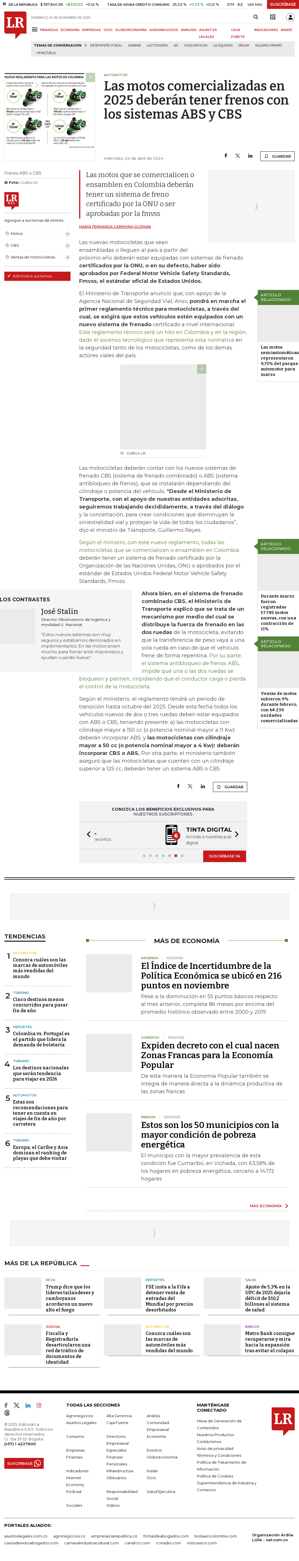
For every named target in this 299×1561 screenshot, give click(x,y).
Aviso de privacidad (215, 1448)
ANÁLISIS (189, 30)
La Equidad (223, 45)
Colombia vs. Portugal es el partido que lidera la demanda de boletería (41, 1038)
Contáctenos (209, 1441)
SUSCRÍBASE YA (224, 855)
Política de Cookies (215, 1475)
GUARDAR (277, 156)
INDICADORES (266, 30)
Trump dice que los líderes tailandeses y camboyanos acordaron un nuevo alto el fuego (70, 1298)
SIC (176, 45)
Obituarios (116, 1477)
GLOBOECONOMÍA (131, 30)
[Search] (256, 17)
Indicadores (77, 1470)
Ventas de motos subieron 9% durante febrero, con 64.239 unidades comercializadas (279, 707)
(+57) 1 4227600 (20, 1443)
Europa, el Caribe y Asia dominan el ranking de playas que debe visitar (40, 1152)
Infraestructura (119, 1470)
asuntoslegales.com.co (25, 1535)
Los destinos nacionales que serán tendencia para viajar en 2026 (41, 1073)
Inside (152, 1470)
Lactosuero (157, 45)
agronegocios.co (69, 1535)
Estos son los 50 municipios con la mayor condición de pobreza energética (210, 1134)
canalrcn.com (137, 1542)
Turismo (21, 992)
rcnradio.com (168, 1542)
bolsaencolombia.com (216, 1535)
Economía (156, 1436)
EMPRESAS (91, 30)
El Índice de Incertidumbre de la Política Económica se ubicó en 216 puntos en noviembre (211, 975)
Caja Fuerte (117, 1422)
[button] (87, 835)
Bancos (252, 1326)
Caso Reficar (195, 45)
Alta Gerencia (119, 1415)
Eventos (154, 1449)
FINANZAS (49, 30)
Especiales (116, 1449)
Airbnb (134, 45)
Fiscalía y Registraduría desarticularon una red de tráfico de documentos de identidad (68, 1347)
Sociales (74, 1504)
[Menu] (35, 29)
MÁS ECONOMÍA (266, 1205)
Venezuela (46, 53)
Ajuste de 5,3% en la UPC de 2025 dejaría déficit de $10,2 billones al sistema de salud (267, 1298)
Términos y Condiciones (219, 1454)
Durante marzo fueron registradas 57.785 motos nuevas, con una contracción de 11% (278, 612)
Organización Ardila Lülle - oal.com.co (272, 1536)
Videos (112, 1504)
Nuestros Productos (215, 1434)
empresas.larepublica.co (114, 1535)
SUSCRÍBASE (283, 4)
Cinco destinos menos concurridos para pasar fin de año (40, 1004)
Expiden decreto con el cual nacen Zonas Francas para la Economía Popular (210, 1055)
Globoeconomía (162, 1456)
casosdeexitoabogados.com (31, 1542)
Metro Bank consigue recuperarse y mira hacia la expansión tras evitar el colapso (270, 1341)
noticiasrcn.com (202, 1542)
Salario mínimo (268, 45)
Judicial (53, 1326)
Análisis (153, 1415)
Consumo (75, 1436)
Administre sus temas (29, 276)
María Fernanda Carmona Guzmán (115, 227)
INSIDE (286, 30)
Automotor (25, 952)
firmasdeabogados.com (166, 1535)
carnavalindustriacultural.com (91, 1542)
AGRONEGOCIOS (163, 30)
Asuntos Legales (81, 1422)
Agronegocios (79, 1415)
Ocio (151, 1477)
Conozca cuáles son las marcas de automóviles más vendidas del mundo (40, 968)
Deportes (22, 1026)
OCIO (108, 30)
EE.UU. (51, 1279)
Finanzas (74, 1456)
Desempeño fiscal (106, 45)
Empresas (75, 1449)
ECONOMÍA (70, 30)
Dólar (243, 45)
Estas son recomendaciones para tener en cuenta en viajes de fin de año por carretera (40, 1112)
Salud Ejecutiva (161, 1491)
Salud (250, 1279)
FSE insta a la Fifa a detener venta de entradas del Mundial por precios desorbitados (169, 1298)
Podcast (74, 1491)
